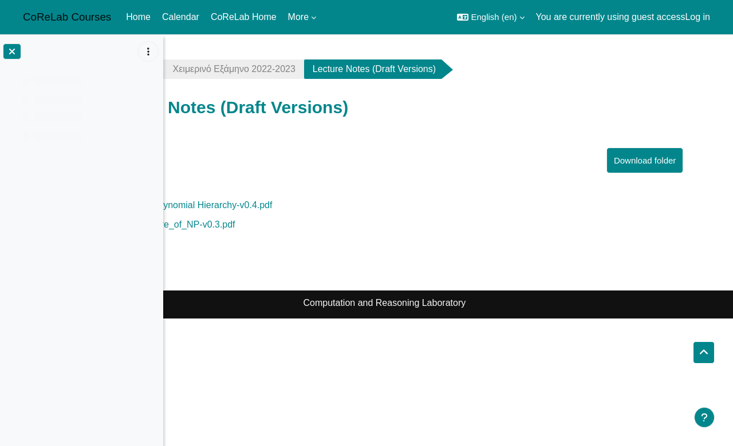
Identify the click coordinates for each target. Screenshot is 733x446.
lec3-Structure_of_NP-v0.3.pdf (278, 224)
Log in (697, 17)
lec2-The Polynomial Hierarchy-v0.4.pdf (297, 205)
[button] (490, 17)
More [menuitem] (298, 17)
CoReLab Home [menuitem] (244, 17)
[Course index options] (148, 51)
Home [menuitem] (138, 17)
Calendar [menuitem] (180, 17)
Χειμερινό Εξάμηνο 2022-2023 (339, 69)
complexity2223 (217, 69)
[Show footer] (704, 417)
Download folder (667, 160)
